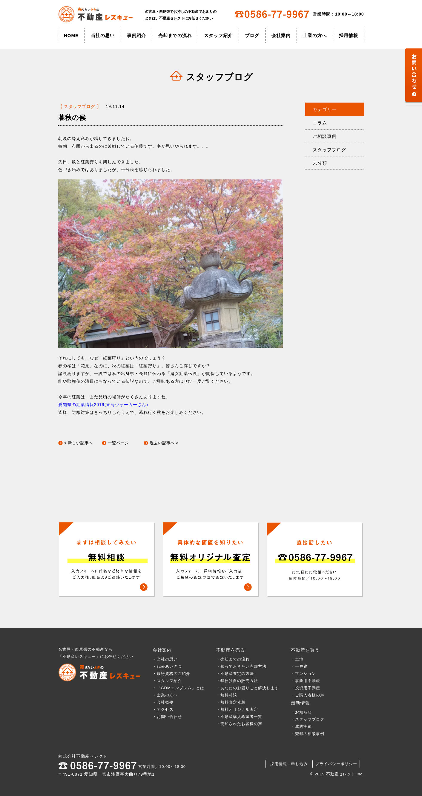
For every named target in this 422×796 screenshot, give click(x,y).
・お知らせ (301, 712)
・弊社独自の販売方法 (237, 680)
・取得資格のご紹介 (171, 673)
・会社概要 (163, 702)
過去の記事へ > (164, 442)
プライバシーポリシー (336, 764)
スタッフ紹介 (218, 35)
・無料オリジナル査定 (237, 709)
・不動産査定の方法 (235, 673)
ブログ (252, 35)
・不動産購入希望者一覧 (239, 716)
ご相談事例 (325, 136)
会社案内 (281, 35)
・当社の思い (165, 659)
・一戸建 (299, 666)
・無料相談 (226, 695)
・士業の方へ (165, 695)
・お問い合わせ (167, 716)
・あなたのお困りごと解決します (247, 688)
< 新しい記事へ (78, 442)
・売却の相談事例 (307, 733)
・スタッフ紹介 (167, 680)
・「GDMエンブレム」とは (178, 688)
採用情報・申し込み (289, 764)
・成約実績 (301, 726)
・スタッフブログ (307, 719)
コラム (320, 122)
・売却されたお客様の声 (239, 724)
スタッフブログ (329, 149)
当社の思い (103, 35)
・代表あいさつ (167, 666)
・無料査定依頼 (230, 702)
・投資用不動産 (305, 688)
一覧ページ (118, 442)
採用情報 (348, 35)
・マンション (303, 673)
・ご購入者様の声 (307, 695)
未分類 (320, 163)
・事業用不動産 (305, 680)
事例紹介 (136, 35)
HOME (71, 35)
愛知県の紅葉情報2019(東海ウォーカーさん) (103, 404)
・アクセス (163, 709)
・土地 (299, 659)
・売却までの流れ (233, 659)
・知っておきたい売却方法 (241, 666)
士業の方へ (315, 35)
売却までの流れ (175, 35)
